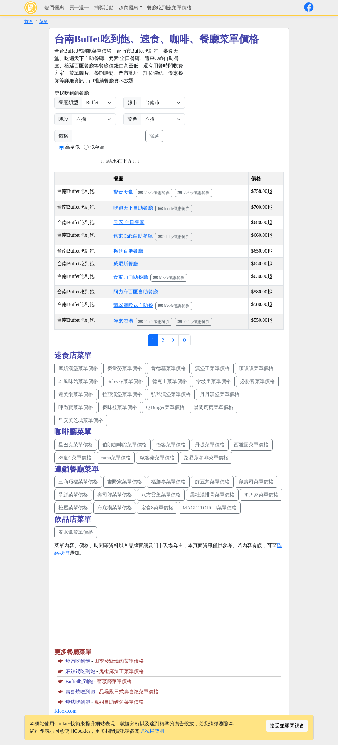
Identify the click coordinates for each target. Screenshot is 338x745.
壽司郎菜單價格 (114, 494)
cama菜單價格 (116, 457)
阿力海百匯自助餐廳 (135, 291)
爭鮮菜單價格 (73, 494)
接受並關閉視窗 (287, 725)
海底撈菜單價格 (114, 507)
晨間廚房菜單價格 (213, 407)
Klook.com (65, 710)
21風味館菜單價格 (78, 381)
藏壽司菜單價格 (256, 481)
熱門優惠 (54, 7)
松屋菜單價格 (73, 507)
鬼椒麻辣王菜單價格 (121, 671)
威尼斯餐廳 (125, 263)
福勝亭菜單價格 (168, 481)
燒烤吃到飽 (77, 702)
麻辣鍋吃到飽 (80, 671)
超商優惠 (128, 7)
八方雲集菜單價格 (161, 494)
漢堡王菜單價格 (212, 368)
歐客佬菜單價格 (157, 457)
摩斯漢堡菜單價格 (78, 368)
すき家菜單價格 (261, 494)
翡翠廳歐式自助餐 (133, 305)
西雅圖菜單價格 (251, 444)
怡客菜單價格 (171, 444)
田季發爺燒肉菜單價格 (119, 661)
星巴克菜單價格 (75, 444)
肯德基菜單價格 (168, 368)
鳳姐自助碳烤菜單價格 (119, 702)
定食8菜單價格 (157, 507)
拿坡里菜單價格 (213, 381)
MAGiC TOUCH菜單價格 (210, 507)
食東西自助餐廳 (130, 277)
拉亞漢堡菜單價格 (122, 394)
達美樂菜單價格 (75, 394)
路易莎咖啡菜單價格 (206, 457)
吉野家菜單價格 (124, 481)
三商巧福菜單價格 (78, 481)
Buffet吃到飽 (79, 681)
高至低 (72, 147)
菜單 (43, 21)
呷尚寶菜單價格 (75, 407)
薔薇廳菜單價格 (114, 681)
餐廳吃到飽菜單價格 (169, 7)
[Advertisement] (244, 90)
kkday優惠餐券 (193, 192)
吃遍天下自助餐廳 (133, 208)
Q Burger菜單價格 (165, 407)
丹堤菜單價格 (210, 444)
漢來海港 (123, 321)
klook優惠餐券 (154, 192)
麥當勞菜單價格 (124, 368)
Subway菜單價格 (125, 381)
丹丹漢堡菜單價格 (219, 394)
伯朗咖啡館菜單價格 (124, 444)
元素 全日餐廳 (128, 222)
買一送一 (79, 7)
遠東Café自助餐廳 (132, 236)
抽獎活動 (104, 7)
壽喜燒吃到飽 (80, 691)
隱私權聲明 (152, 731)
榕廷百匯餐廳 (128, 250)
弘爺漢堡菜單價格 (171, 394)
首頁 (28, 21)
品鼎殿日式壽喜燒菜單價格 (128, 691)
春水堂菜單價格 (75, 532)
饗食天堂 (123, 192)
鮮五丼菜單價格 (212, 481)
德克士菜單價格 (169, 381)
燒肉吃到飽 (77, 661)
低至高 (97, 147)
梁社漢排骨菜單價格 (212, 494)
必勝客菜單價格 (257, 381)
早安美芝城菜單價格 (80, 420)
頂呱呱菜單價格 (256, 368)
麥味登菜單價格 (119, 407)
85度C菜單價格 (74, 457)
